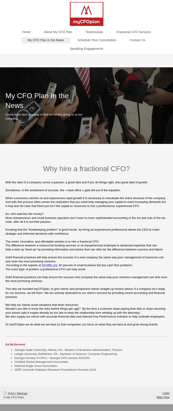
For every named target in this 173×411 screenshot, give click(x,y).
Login (166, 393)
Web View (163, 397)
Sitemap (22, 393)
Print (9, 393)
